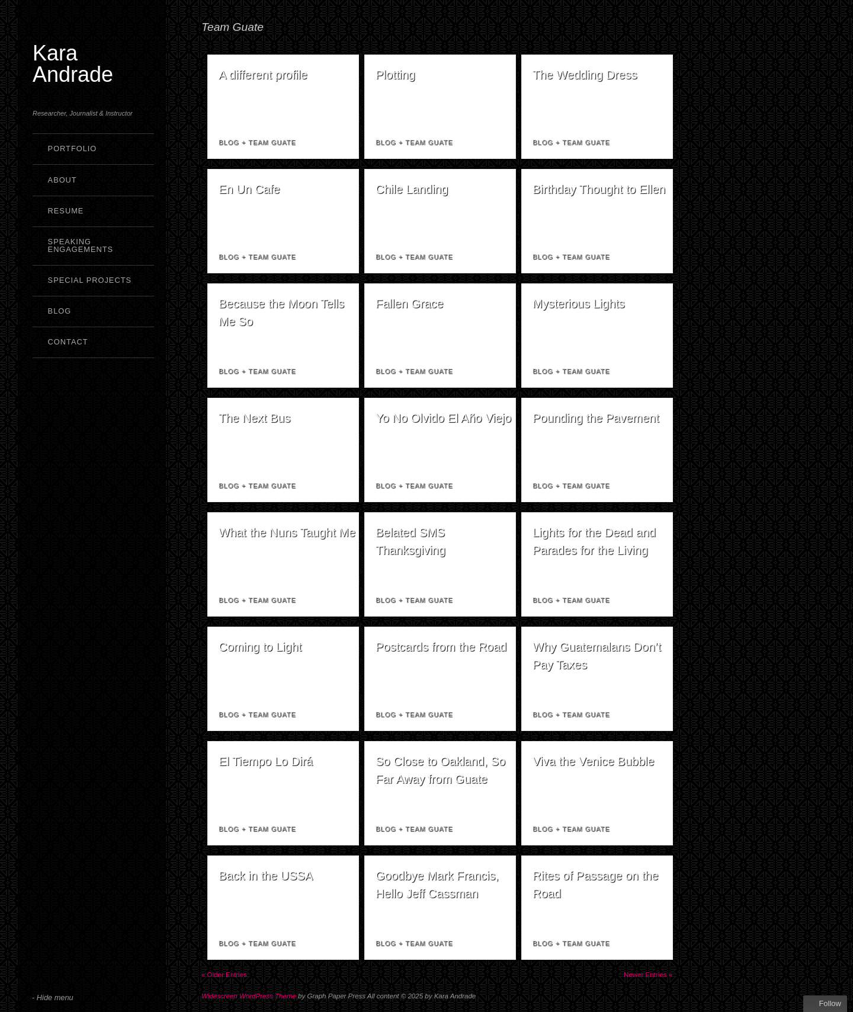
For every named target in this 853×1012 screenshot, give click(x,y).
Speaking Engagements (81, 245)
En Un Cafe (249, 189)
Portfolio (72, 148)
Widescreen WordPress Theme (248, 996)
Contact (68, 341)
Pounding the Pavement (596, 417)
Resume (66, 210)
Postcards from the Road (441, 646)
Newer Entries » (648, 974)
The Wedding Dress (585, 74)
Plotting (395, 74)
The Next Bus (254, 417)
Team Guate (272, 142)
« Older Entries (224, 974)
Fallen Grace (410, 303)
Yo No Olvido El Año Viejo (443, 417)
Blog (60, 311)
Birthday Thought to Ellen (599, 189)
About (62, 179)
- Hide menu (52, 997)
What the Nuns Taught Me (287, 532)
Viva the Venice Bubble (593, 761)
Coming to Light (260, 646)
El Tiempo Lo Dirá (266, 761)
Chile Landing (412, 189)
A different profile (263, 74)
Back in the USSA (266, 875)
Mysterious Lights (579, 303)
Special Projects (90, 280)
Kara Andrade (73, 64)
